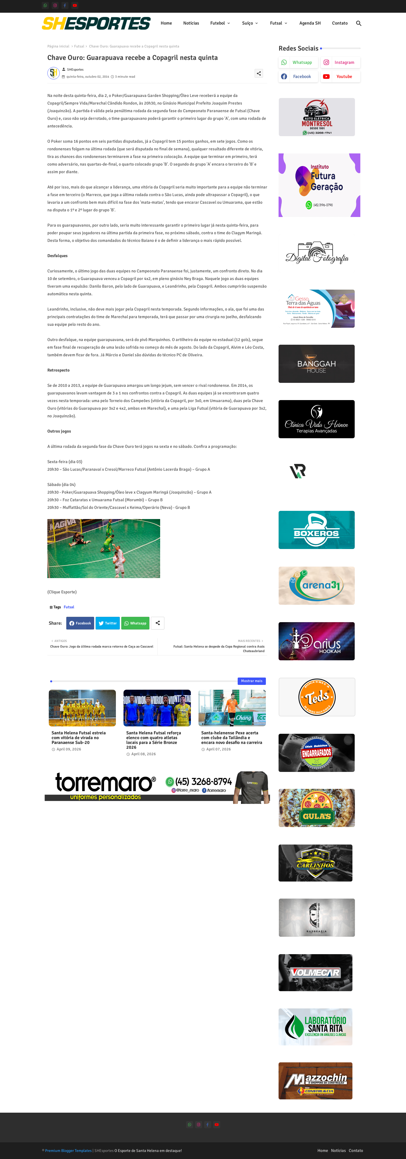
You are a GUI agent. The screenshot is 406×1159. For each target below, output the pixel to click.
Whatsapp (138, 623)
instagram (344, 62)
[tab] (166, 23)
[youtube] (74, 5)
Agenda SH (310, 23)
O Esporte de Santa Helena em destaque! (148, 1150)
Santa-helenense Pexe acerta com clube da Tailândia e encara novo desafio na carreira (231, 738)
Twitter (111, 623)
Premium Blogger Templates (68, 1150)
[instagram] (55, 5)
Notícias (191, 23)
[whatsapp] (45, 5)
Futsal (276, 23)
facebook (302, 76)
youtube (344, 76)
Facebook (83, 623)
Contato (340, 23)
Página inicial (58, 46)
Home (166, 23)
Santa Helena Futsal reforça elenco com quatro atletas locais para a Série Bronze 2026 (153, 740)
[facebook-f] (65, 5)
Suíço (247, 23)
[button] (359, 23)
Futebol (217, 23)
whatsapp (302, 62)
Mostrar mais (251, 681)
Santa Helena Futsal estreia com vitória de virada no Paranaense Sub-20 (79, 738)
